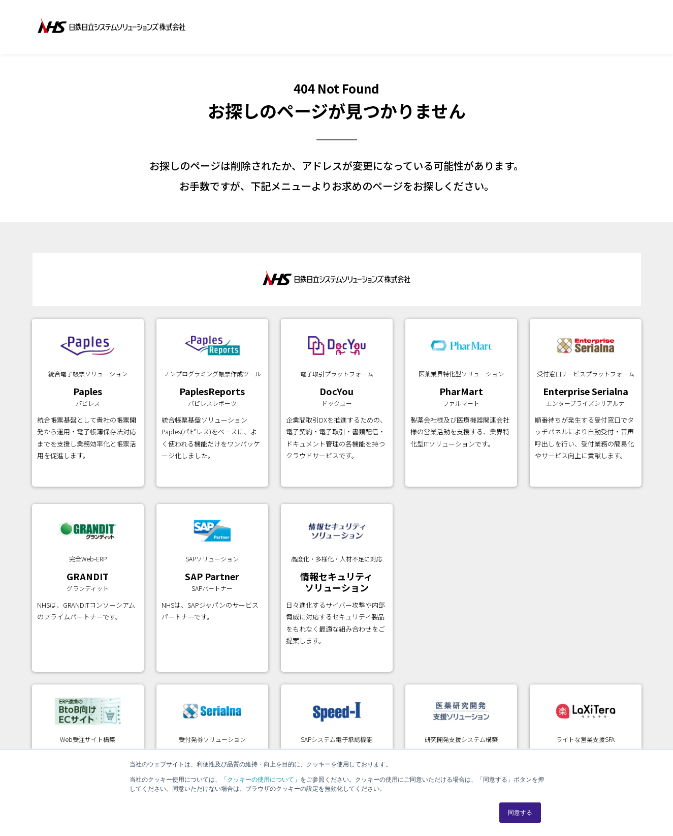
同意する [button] (520, 812)
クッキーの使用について (260, 779)
